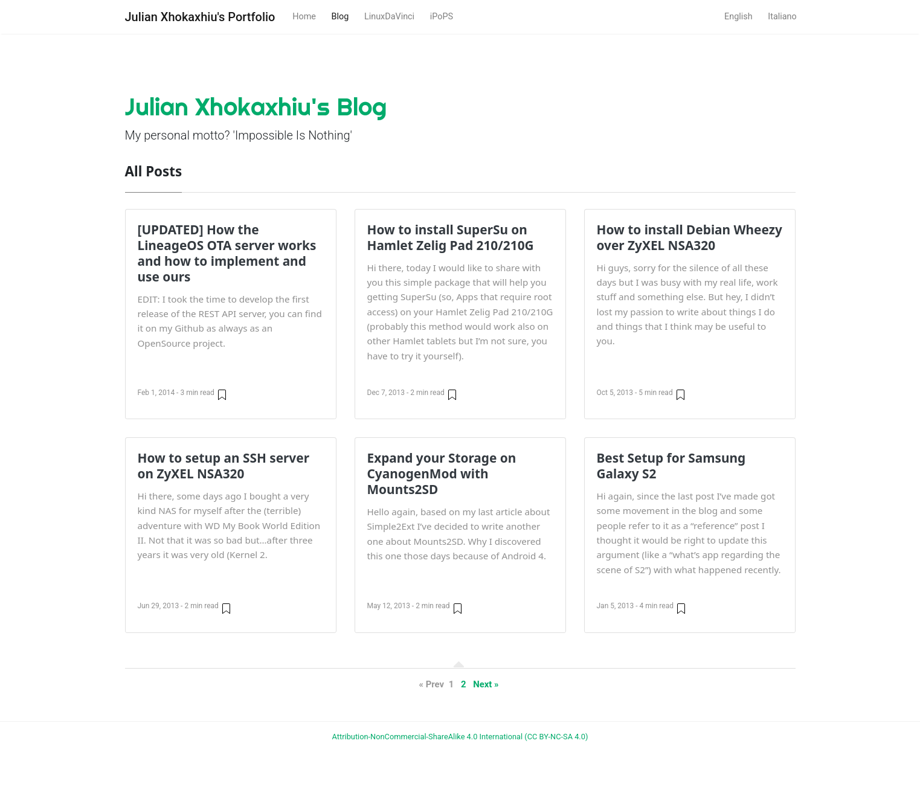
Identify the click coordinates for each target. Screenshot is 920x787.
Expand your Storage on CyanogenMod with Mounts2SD (441, 473)
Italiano (782, 16)
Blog (340, 16)
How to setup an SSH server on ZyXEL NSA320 (223, 465)
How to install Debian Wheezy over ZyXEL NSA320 (689, 237)
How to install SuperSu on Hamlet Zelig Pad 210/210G (450, 237)
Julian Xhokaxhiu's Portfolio (200, 17)
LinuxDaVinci (389, 16)
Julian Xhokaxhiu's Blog (256, 106)
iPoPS (441, 16)
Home (304, 16)
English (738, 16)
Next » (485, 684)
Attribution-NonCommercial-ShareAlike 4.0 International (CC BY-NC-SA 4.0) (460, 736)
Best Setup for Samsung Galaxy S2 (671, 465)
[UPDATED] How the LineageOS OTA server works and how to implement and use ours (227, 253)
